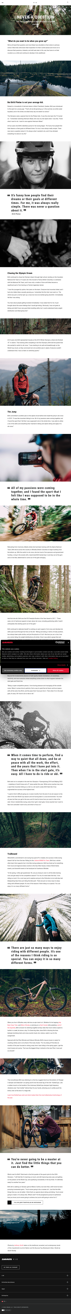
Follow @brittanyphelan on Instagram (27, 1202)
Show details (61, 665)
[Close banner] (68, 642)
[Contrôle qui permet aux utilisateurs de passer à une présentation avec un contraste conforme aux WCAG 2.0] (6, 1310)
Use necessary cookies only (13, 670)
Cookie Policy (53, 658)
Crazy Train (14, 1025)
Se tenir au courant (11, 1267)
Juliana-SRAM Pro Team (41, 860)
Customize (35, 670)
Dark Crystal (44, 1025)
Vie (36, 2)
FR (3, 1301)
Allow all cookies (58, 670)
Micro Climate (25, 1025)
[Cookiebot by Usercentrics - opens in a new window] (56, 642)
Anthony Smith (18, 1245)
